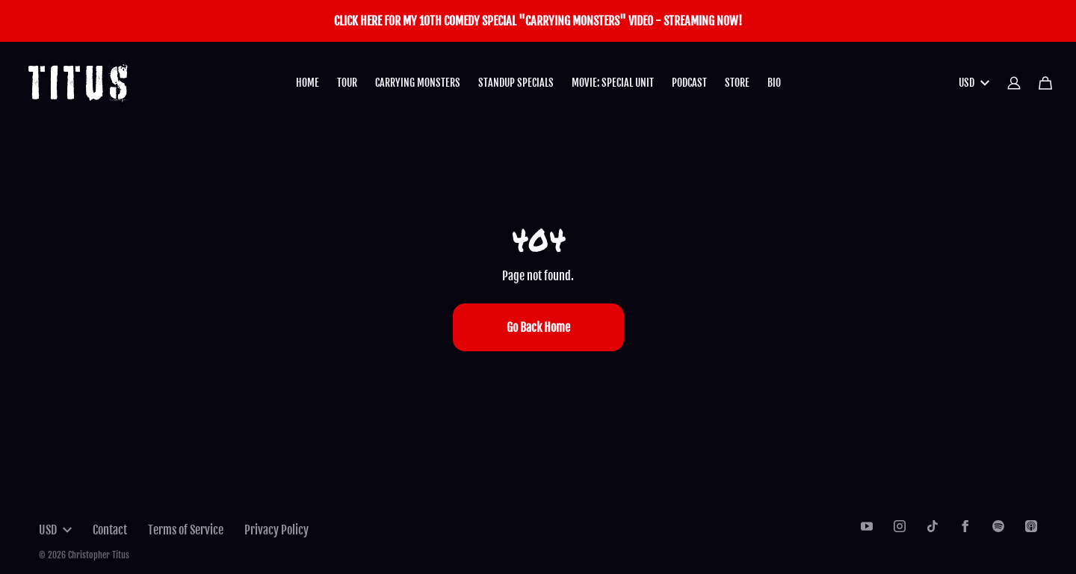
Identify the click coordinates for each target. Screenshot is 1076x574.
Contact (110, 529)
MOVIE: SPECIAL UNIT (613, 82)
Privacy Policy (276, 529)
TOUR (347, 82)
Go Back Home (538, 327)
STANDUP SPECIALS (516, 82)
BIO (774, 82)
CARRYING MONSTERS (417, 82)
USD (974, 82)
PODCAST (689, 82)
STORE (737, 82)
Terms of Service (185, 529)
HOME (307, 82)
